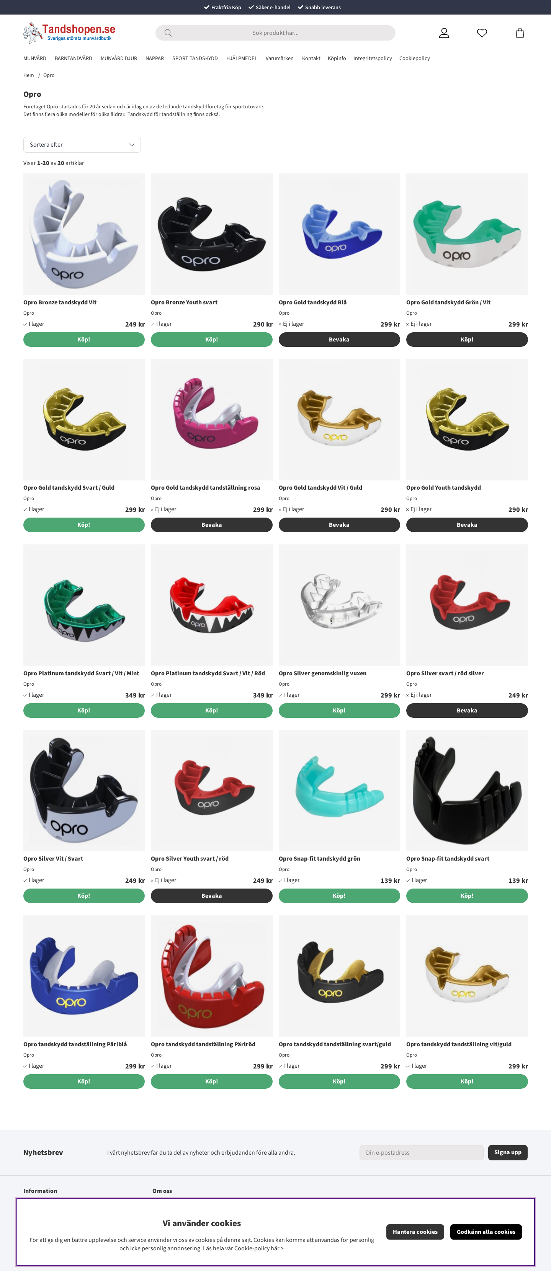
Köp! (467, 339)
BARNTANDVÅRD (73, 58)
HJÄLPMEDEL (241, 58)
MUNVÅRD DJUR (119, 58)
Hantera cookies (415, 1232)
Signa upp (508, 1152)
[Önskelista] (491, 33)
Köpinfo (337, 58)
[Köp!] (84, 339)
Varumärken (280, 58)
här (275, 1248)
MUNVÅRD (34, 58)
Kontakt (311, 58)
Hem (28, 75)
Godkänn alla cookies (486, 1232)
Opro (49, 75)
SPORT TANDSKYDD (195, 58)
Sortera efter (46, 144)
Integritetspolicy (372, 58)
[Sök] (275, 33)
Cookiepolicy (414, 58)
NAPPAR (155, 58)
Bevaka (339, 339)
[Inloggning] (453, 33)
